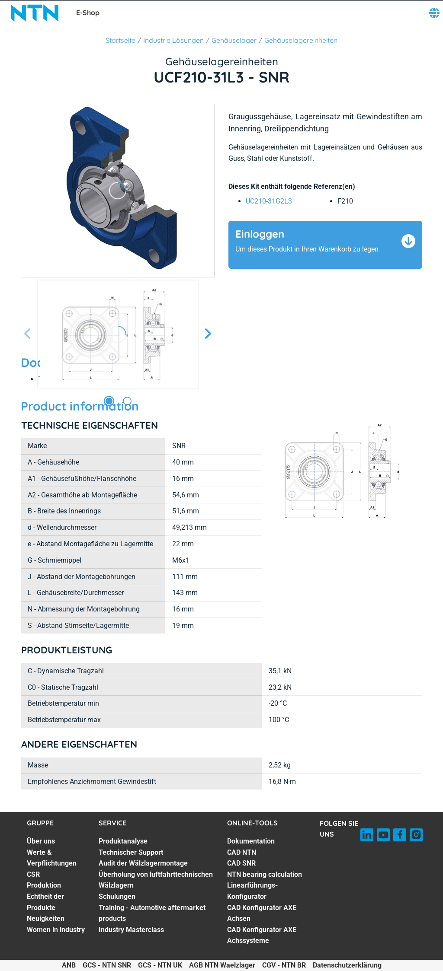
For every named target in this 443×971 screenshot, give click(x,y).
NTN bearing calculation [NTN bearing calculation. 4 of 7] (264, 874)
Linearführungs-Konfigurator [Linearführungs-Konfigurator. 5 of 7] (252, 891)
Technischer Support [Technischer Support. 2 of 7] (131, 852)
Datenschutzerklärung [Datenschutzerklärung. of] (347, 965)
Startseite (120, 40)
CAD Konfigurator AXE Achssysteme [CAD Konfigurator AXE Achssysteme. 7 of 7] (261, 935)
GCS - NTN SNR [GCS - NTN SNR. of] (107, 965)
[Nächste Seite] (208, 334)
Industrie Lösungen (173, 40)
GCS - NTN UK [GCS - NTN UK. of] (160, 965)
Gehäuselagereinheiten (300, 40)
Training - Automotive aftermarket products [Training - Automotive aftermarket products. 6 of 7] (152, 913)
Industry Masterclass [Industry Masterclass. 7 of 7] (131, 930)
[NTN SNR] (34, 13)
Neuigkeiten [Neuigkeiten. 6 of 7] (45, 918)
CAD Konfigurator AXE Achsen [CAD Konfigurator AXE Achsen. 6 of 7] (261, 913)
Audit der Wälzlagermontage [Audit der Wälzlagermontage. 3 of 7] (143, 863)
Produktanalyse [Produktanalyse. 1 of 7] (123, 841)
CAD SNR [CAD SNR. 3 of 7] (241, 863)
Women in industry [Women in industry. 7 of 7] (56, 930)
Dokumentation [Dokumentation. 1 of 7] (251, 841)
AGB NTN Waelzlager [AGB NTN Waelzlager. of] (222, 965)
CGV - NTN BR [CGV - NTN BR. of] (284, 965)
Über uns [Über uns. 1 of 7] (41, 841)
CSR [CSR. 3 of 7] (33, 874)
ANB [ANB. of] (69, 965)
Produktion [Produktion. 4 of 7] (44, 885)
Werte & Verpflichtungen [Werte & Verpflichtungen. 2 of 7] (52, 858)
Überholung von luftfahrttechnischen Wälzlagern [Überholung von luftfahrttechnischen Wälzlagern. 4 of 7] (156, 880)
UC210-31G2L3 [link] (269, 201)
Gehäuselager (234, 40)
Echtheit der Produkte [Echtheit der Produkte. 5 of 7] (45, 902)
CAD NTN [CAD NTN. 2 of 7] (241, 852)
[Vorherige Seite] (28, 334)
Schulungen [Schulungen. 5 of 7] (117, 896)
